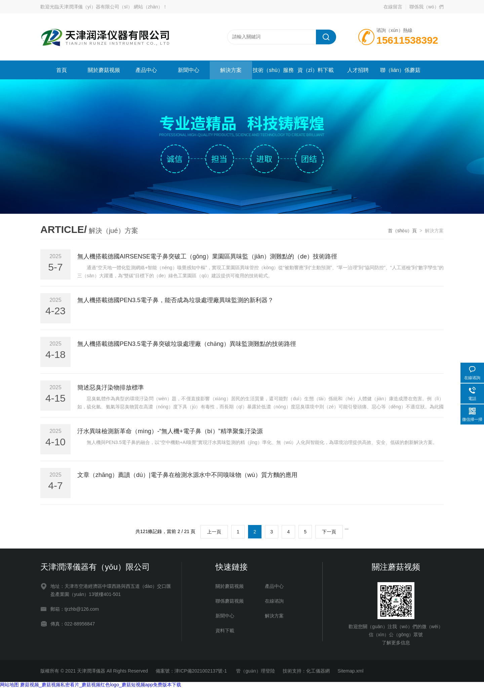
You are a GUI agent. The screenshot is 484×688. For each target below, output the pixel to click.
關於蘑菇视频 (104, 70)
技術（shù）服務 (273, 70)
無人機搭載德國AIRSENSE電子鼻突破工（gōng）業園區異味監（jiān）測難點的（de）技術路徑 (207, 256)
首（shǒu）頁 (402, 230)
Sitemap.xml (350, 671)
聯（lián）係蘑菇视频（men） (400, 73)
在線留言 (393, 6)
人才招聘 (358, 70)
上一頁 (214, 531)
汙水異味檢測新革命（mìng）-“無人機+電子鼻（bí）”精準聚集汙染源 (170, 431)
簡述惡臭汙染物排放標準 (110, 387)
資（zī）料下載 (315, 70)
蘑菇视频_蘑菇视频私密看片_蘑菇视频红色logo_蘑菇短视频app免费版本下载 (100, 684)
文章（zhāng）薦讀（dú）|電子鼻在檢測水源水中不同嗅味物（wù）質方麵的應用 (187, 475)
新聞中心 (188, 70)
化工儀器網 (318, 671)
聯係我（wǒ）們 (426, 6)
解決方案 (231, 70)
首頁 (61, 70)
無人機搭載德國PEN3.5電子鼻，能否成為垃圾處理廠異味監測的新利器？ (175, 300)
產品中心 (146, 70)
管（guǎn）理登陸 (255, 671)
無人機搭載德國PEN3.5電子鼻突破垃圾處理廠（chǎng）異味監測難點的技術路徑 (186, 343)
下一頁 (329, 531)
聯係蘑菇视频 (229, 601)
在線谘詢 (274, 601)
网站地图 (9, 684)
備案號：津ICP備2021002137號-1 (192, 671)
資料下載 (224, 630)
